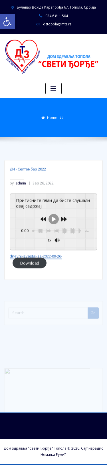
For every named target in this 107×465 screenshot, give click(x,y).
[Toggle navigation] (53, 88)
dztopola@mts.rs (57, 24)
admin (18, 195)
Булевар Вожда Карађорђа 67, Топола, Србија (56, 7)
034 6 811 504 (56, 15)
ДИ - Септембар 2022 (28, 181)
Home (52, 116)
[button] (7, 21)
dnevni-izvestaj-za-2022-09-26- (36, 268)
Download (29, 274)
